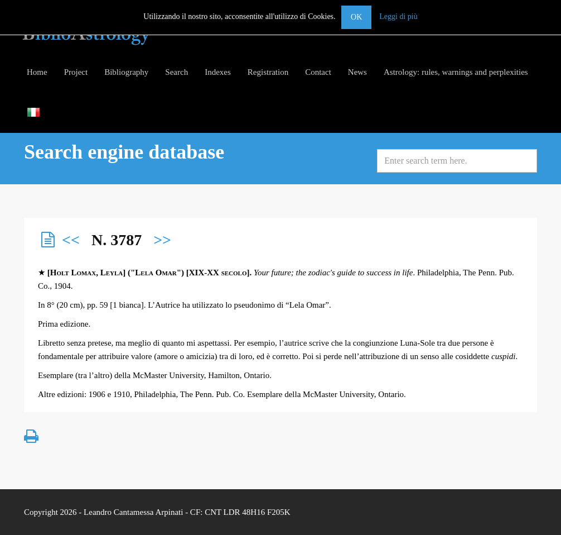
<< (71, 240)
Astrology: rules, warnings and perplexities (456, 72)
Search (176, 72)
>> (162, 240)
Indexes (218, 72)
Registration (268, 72)
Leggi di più (398, 16)
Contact (318, 72)
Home (37, 72)
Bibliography (126, 72)
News (357, 72)
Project (76, 72)
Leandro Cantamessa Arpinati (133, 512)
